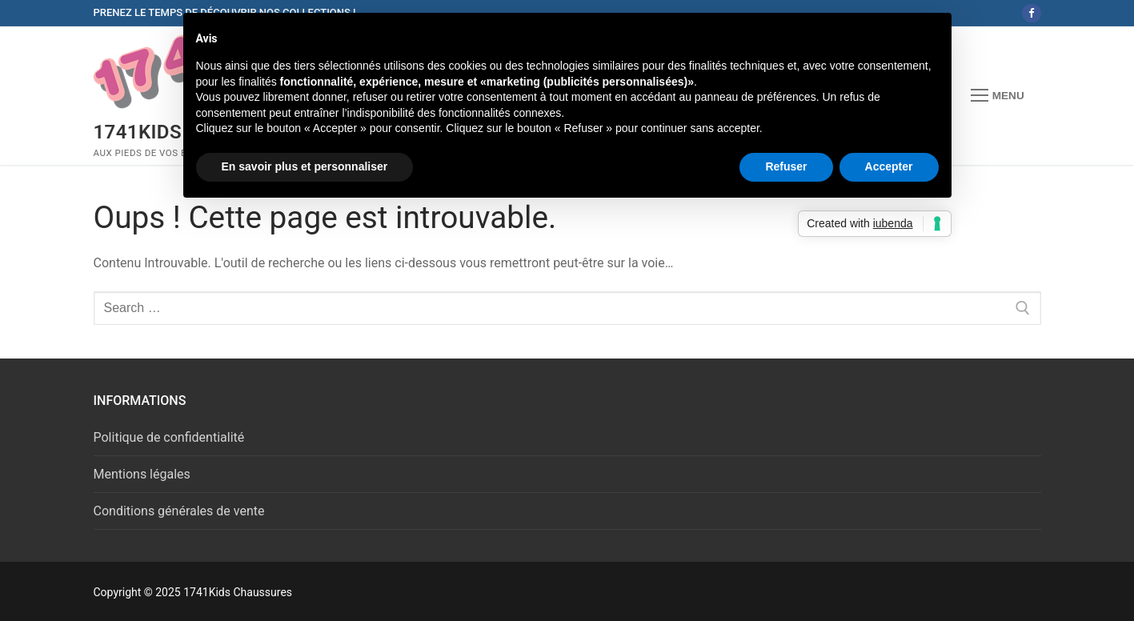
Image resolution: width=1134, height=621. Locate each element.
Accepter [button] (889, 166)
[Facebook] (1031, 13)
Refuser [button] (786, 166)
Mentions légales (142, 474)
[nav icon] (997, 96)
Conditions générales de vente (179, 511)
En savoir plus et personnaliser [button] (305, 166)
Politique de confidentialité (169, 437)
